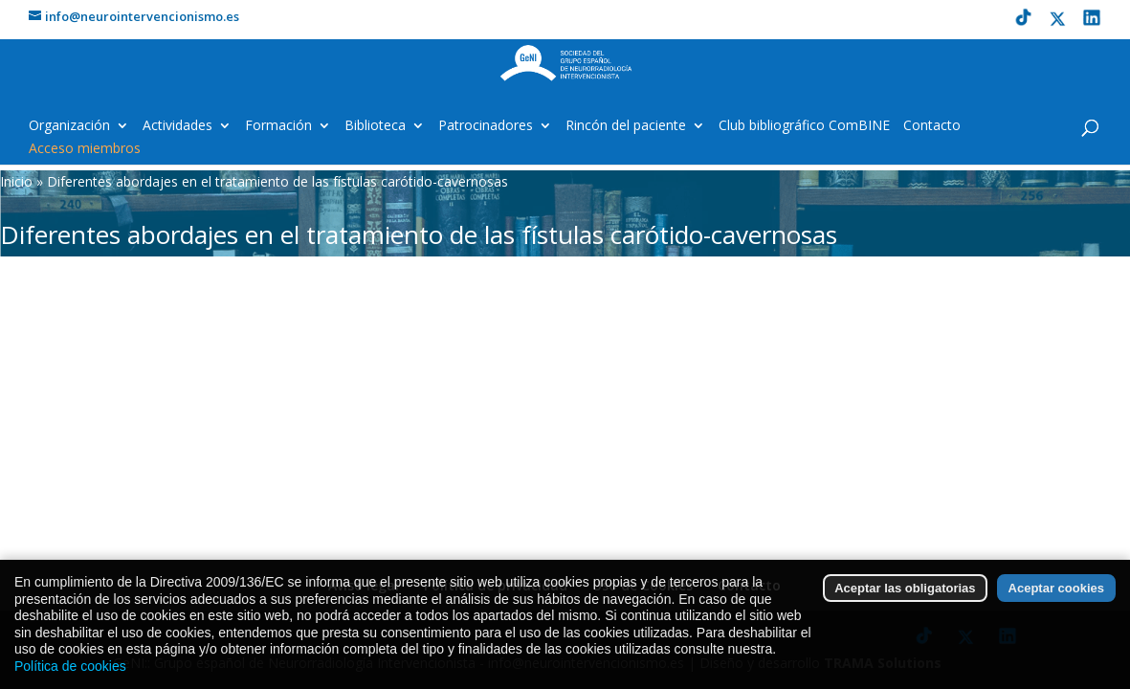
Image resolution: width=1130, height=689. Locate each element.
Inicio (16, 181)
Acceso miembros (85, 149)
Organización (69, 126)
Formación (278, 126)
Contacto (932, 126)
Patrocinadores (485, 126)
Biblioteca (375, 126)
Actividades (177, 126)
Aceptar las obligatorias (904, 606)
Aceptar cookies (1056, 606)
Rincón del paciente (625, 126)
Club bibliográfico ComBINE (804, 126)
